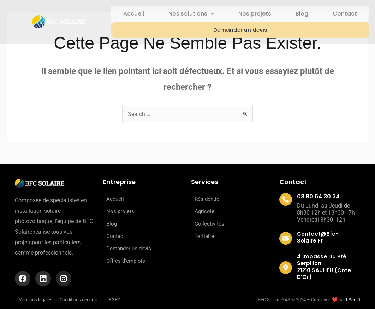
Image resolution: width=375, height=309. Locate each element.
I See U (353, 299)
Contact (345, 14)
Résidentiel (208, 199)
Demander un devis (239, 30)
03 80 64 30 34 (318, 196)
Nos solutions (190, 14)
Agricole (204, 211)
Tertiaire (204, 236)
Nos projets (253, 14)
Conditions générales (81, 299)
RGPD (115, 299)
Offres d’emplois (125, 261)
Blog (301, 14)
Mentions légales (35, 299)
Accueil (131, 14)
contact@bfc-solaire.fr (317, 237)
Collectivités (209, 224)
